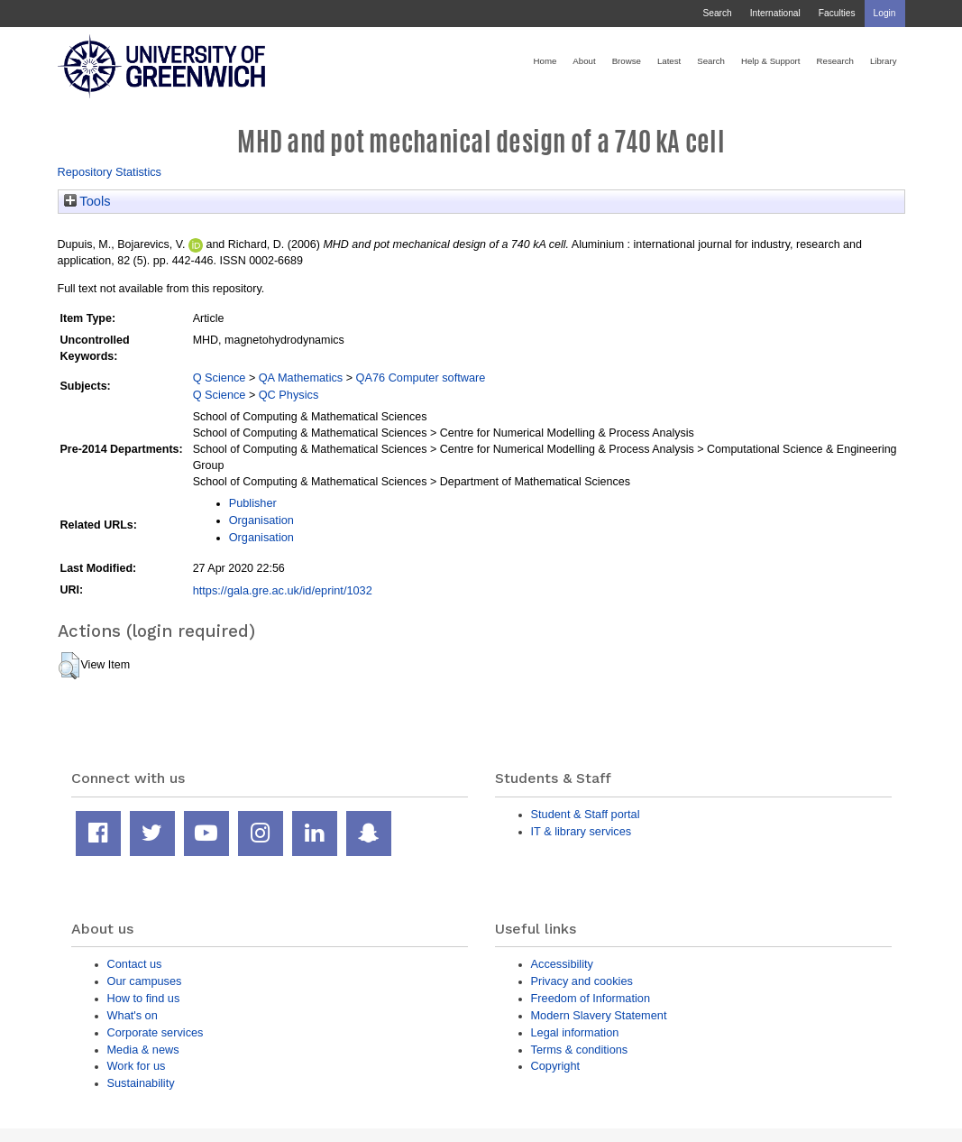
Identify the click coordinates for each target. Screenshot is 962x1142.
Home (545, 61)
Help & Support (771, 61)
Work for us (136, 1066)
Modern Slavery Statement (599, 1015)
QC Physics (289, 394)
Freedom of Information (591, 998)
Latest (669, 61)
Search (716, 13)
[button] (69, 665)
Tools (87, 201)
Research (835, 61)
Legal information (575, 1032)
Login (885, 13)
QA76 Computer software (421, 377)
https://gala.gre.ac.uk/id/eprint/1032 (282, 590)
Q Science (219, 377)
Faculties (837, 13)
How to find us (143, 998)
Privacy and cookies (582, 981)
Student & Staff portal (585, 814)
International (775, 13)
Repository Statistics (110, 172)
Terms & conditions (579, 1049)
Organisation (261, 520)
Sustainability (141, 1083)
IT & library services (581, 831)
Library (883, 61)
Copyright (556, 1066)
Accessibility (562, 964)
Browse (626, 61)
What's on (132, 1015)
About (584, 61)
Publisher (253, 503)
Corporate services (155, 1032)
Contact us (134, 964)
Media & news (143, 1049)
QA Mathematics (301, 377)
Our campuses (144, 981)
